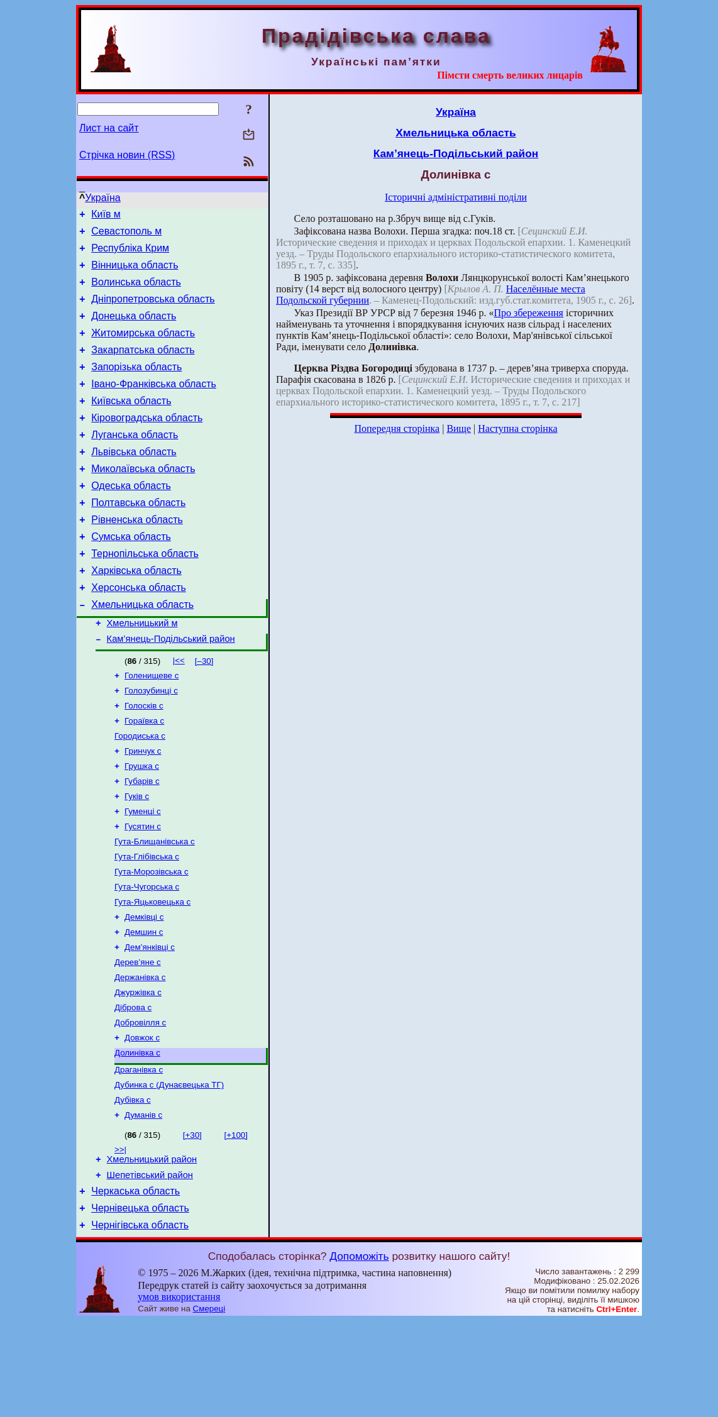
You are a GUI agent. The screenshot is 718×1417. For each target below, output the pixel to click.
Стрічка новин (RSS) (127, 155)
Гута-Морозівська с (151, 938)
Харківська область (136, 612)
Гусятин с (142, 889)
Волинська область (136, 291)
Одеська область (131, 517)
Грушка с (141, 824)
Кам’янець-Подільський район (171, 688)
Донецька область (133, 329)
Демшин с (143, 1003)
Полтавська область (138, 536)
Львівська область (133, 480)
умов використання (179, 1392)
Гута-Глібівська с (146, 922)
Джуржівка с (138, 1069)
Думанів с (143, 1201)
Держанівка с (140, 1052)
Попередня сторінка (396, 428)
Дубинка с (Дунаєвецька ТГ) (169, 1169)
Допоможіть (359, 1352)
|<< (179, 709)
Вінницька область (134, 272)
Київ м (106, 216)
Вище (458, 428)
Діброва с (133, 1085)
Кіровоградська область (146, 442)
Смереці (209, 1404)
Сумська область (131, 574)
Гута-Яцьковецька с (152, 971)
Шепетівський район (150, 1265)
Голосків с (143, 758)
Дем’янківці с (149, 1020)
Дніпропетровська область (152, 310)
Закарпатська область (142, 366)
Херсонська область (138, 631)
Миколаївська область (143, 498)
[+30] (192, 1222)
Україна (102, 197)
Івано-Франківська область (153, 404)
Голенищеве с (151, 726)
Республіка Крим (130, 253)
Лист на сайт (109, 128)
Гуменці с (142, 873)
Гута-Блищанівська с (154, 905)
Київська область (131, 423)
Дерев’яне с (137, 1036)
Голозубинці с (151, 742)
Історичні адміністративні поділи (456, 197)
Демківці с (143, 987)
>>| (120, 1236)
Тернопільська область (145, 593)
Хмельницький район (152, 1248)
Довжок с (142, 1118)
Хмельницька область (142, 649)
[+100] (236, 1222)
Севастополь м (126, 234)
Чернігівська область (140, 1321)
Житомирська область (143, 348)
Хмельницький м (142, 670)
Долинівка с (137, 1134)
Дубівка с (132, 1185)
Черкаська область (135, 1283)
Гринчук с (143, 807)
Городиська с (139, 791)
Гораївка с (144, 775)
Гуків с (136, 856)
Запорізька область (136, 385)
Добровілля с (140, 1101)
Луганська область (134, 461)
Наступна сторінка (517, 428)
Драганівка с (138, 1152)
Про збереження (528, 312)
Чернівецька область (140, 1302)
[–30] (204, 710)
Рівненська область (137, 555)
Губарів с (142, 840)
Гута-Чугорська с (146, 954)
